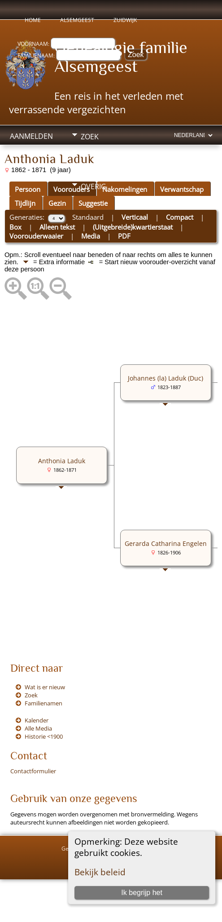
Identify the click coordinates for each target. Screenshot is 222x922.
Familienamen (43, 703)
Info (89, 170)
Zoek (90, 137)
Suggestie (93, 203)
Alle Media (38, 728)
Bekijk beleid (100, 872)
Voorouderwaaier (36, 235)
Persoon (27, 189)
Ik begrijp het (141, 892)
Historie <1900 (44, 736)
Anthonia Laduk (61, 461)
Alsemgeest (77, 20)
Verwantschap (182, 189)
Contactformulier (33, 771)
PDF (124, 235)
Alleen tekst (57, 226)
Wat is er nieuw (45, 687)
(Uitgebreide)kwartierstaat (133, 226)
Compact (179, 217)
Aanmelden (31, 136)
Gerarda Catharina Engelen (166, 543)
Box (15, 226)
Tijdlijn (25, 203)
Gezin (57, 203)
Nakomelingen (124, 189)
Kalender (36, 720)
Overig (93, 186)
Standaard (88, 217)
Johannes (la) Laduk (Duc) (165, 378)
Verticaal (135, 217)
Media (92, 153)
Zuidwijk (125, 20)
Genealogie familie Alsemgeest (120, 56)
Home (33, 20)
